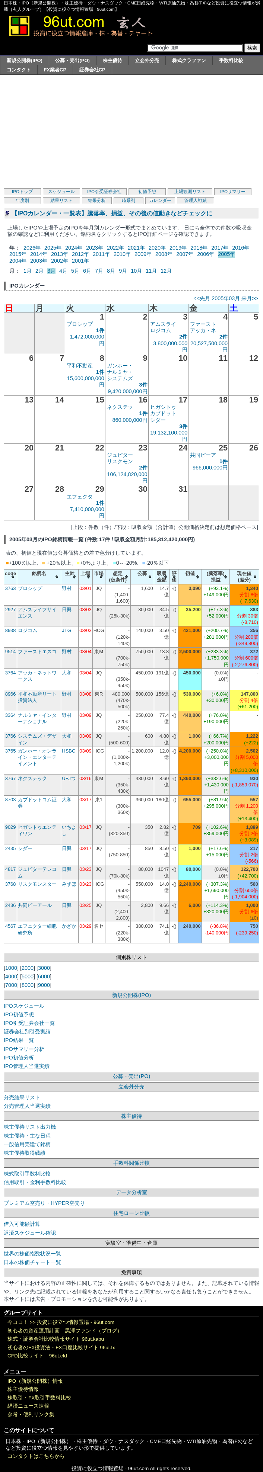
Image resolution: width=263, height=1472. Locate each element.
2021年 (136, 248)
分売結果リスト (22, 1097)
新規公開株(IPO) (24, 60)
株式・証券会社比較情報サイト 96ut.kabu (55, 1339)
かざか (69, 926)
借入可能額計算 (22, 1224)
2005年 (226, 254)
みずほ (69, 884)
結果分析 (97, 200)
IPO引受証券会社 (104, 191)
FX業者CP (55, 70)
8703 (10, 799)
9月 (123, 271)
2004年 (17, 261)
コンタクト (19, 70)
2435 (10, 848)
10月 (136, 271)
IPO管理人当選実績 (27, 1066)
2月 (39, 271)
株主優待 (112, 60)
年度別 (22, 200)
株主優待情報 (23, 1389)
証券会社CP (92, 70)
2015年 (17, 254)
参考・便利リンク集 (30, 1414)
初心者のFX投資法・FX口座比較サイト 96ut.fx (61, 1347)
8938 (10, 630)
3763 (10, 588)
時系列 (128, 200)
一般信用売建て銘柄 (27, 1144)
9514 (10, 651)
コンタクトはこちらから (36, 1456)
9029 (10, 827)
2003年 (38, 261)
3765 (10, 751)
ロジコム (160, 330)
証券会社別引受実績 (27, 1032)
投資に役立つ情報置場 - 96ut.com (75, 1322)
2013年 (59, 254)
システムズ (120, 378)
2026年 (32, 248)
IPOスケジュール (24, 1006)
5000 (28, 976)
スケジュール (61, 191)
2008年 (163, 254)
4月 (63, 271)
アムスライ (163, 324)
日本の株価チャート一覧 (32, 1262)
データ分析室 (131, 1192)
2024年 (73, 248)
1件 (100, 330)
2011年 (101, 254)
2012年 (80, 254)
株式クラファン (189, 60)
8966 (10, 694)
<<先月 (201, 298)
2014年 (38, 254)
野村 (67, 588)
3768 (10, 884)
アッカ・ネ (203, 330)
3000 (44, 968)
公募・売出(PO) (72, 60)
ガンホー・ (120, 366)
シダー (158, 420)
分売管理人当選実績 (27, 1106)
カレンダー (160, 200)
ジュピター (120, 455)
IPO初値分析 (19, 1058)
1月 (27, 271)
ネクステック (32, 778)
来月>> (249, 298)
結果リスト (61, 200)
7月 (99, 271)
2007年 (184, 254)
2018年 (198, 248)
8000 (28, 985)
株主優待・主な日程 (27, 1136)
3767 (10, 778)
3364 (10, 715)
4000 (11, 976)
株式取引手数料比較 (27, 1174)
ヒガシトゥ (163, 407)
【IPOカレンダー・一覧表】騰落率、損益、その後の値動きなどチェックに (112, 213)
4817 (10, 869)
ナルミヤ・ (120, 372)
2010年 (122, 254)
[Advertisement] (131, 130)
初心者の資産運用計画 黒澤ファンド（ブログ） (64, 1331)
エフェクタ (80, 497)
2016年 (240, 248)
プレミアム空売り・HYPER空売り (44, 1203)
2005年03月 (226, 298)
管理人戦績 (195, 200)
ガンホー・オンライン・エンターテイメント (37, 757)
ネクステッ (120, 407)
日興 (67, 609)
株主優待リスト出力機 (30, 1127)
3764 (10, 673)
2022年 (115, 248)
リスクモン (120, 461)
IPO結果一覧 (19, 1040)
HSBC (68, 751)
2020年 (157, 248)
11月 (151, 271)
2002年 (59, 261)
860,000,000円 (130, 420)
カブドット (163, 413)
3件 (143, 385)
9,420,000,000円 (128, 391)
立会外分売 (147, 60)
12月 (166, 271)
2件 (183, 337)
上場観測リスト (190, 191)
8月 (111, 271)
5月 (75, 271)
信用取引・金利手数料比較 (35, 1182)
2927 (10, 609)
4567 (10, 926)
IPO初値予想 (19, 1014)
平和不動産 (80, 366)
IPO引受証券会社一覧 (29, 1023)
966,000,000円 (210, 468)
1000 (11, 968)
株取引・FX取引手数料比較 (39, 1398)
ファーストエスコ (37, 651)
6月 (87, 271)
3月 (51, 271)
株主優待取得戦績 (24, 1153)
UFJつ (69, 778)
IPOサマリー (232, 191)
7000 (11, 985)
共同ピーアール (35, 905)
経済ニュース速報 (28, 1406)
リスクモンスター (37, 884)
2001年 (80, 261)
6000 (44, 976)
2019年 (178, 248)
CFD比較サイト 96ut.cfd (37, 1356)
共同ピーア (203, 455)
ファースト (203, 324)
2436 (10, 905)
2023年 (94, 248)
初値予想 (147, 191)
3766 (10, 736)
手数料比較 (231, 60)
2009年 (143, 254)
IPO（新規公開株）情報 (35, 1381)
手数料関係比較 (131, 1163)
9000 (44, 985)
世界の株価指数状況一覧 (32, 1254)
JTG (66, 630)
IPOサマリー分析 (24, 1049)
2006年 (205, 254)
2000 (28, 968)
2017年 (219, 248)
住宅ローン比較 (131, 1213)
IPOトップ (22, 191)
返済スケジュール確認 (30, 1233)
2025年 (52, 248)
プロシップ (80, 324)
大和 (67, 673)
